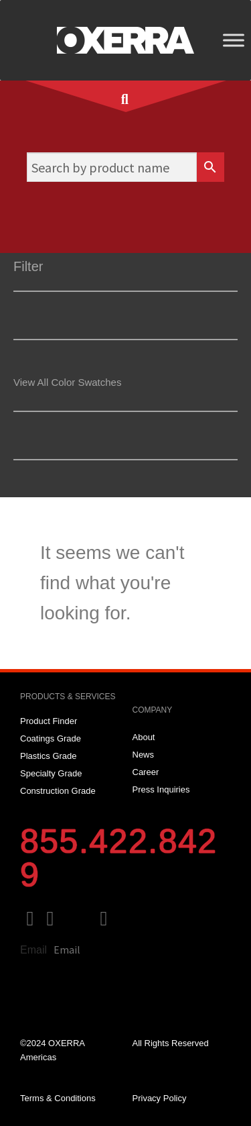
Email (33, 950)
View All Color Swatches (67, 382)
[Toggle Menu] (233, 40)
